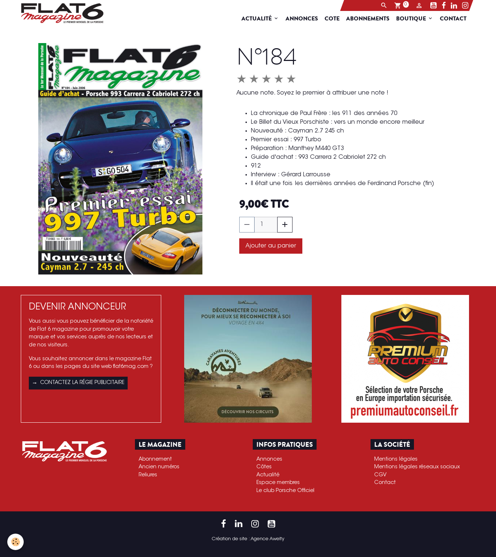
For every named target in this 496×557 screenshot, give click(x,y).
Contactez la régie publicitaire (78, 383)
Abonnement (155, 459)
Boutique (416, 18)
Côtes (264, 467)
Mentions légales (396, 459)
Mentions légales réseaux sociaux (417, 467)
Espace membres (278, 482)
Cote (336, 18)
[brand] (60, 13)
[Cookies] (15, 542)
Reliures (148, 475)
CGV (380, 475)
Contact (457, 18)
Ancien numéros (159, 467)
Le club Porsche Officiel (285, 490)
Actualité (262, 18)
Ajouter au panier (270, 246)
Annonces (306, 18)
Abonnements (372, 18)
